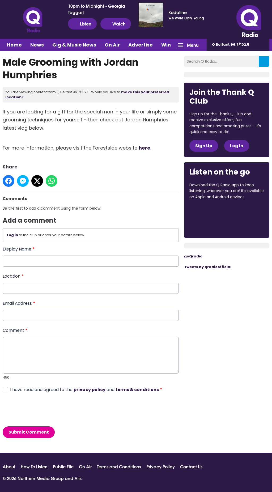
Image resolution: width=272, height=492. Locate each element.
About (9, 466)
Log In (236, 146)
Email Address (19, 303)
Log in (12, 234)
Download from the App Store (210, 211)
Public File (63, 466)
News (37, 44)
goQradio (193, 256)
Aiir (77, 478)
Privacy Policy (160, 466)
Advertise (140, 44)
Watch (116, 23)
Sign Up (203, 146)
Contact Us (191, 466)
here (144, 148)
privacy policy (89, 389)
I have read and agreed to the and (86, 389)
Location (13, 276)
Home (14, 44)
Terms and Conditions (119, 466)
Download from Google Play (209, 225)
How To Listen (34, 466)
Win (166, 44)
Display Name (19, 249)
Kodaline (177, 12)
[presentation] (43, 409)
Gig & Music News (74, 44)
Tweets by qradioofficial (207, 266)
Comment (15, 330)
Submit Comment (28, 432)
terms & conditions (137, 389)
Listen (82, 23)
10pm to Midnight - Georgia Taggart (96, 9)
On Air (112, 44)
